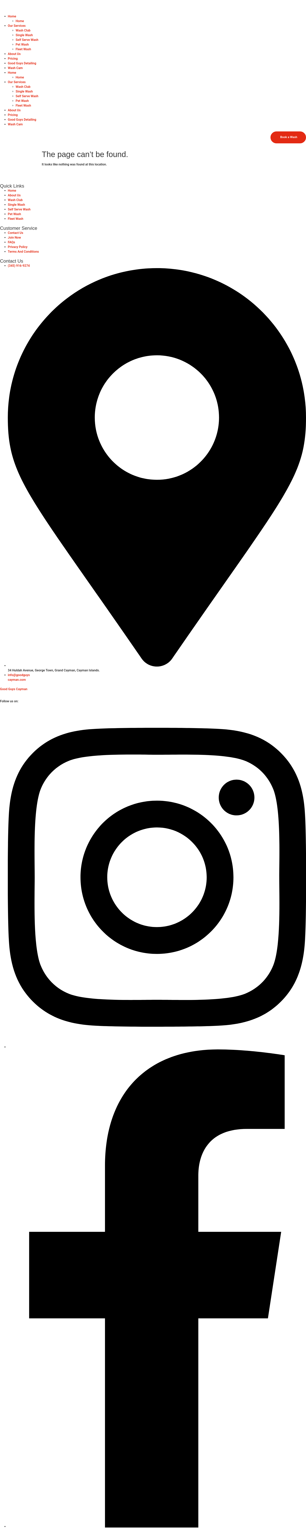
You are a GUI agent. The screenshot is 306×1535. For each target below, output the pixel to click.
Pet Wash (22, 44)
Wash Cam (15, 68)
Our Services (17, 26)
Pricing (13, 58)
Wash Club (23, 30)
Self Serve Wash (27, 40)
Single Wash (24, 35)
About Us (14, 54)
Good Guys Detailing (22, 63)
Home (12, 16)
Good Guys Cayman (13, 689)
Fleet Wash (23, 49)
